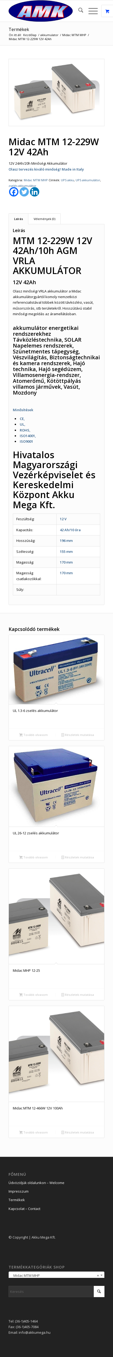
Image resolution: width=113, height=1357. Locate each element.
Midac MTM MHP (36, 180)
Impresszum (19, 1191)
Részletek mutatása (77, 735)
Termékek (19, 29)
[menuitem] (78, 11)
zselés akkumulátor (22, 186)
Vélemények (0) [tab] (44, 219)
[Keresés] (78, 11)
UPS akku (67, 180)
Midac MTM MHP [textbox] (55, 1275)
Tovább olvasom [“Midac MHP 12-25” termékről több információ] (33, 995)
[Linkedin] (34, 191)
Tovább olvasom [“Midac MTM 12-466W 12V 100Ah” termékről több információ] (33, 1132)
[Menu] (90, 11)
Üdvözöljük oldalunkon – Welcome (36, 1182)
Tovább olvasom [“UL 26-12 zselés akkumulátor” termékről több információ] (33, 857)
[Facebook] (13, 191)
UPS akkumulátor (88, 180)
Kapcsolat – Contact (24, 1208)
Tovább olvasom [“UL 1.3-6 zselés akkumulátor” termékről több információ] (33, 735)
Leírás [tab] (18, 219)
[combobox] (57, 1275)
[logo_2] (47, 11)
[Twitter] (24, 191)
